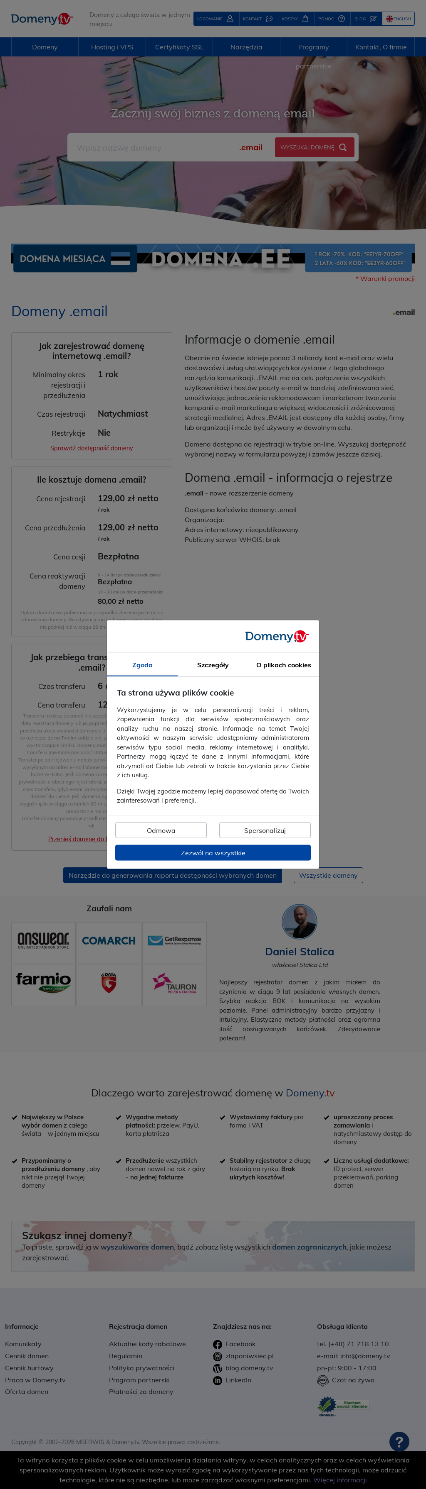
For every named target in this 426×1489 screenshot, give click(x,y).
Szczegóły (213, 665)
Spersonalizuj (265, 830)
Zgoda (142, 665)
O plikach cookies (283, 665)
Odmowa (161, 830)
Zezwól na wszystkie (213, 852)
